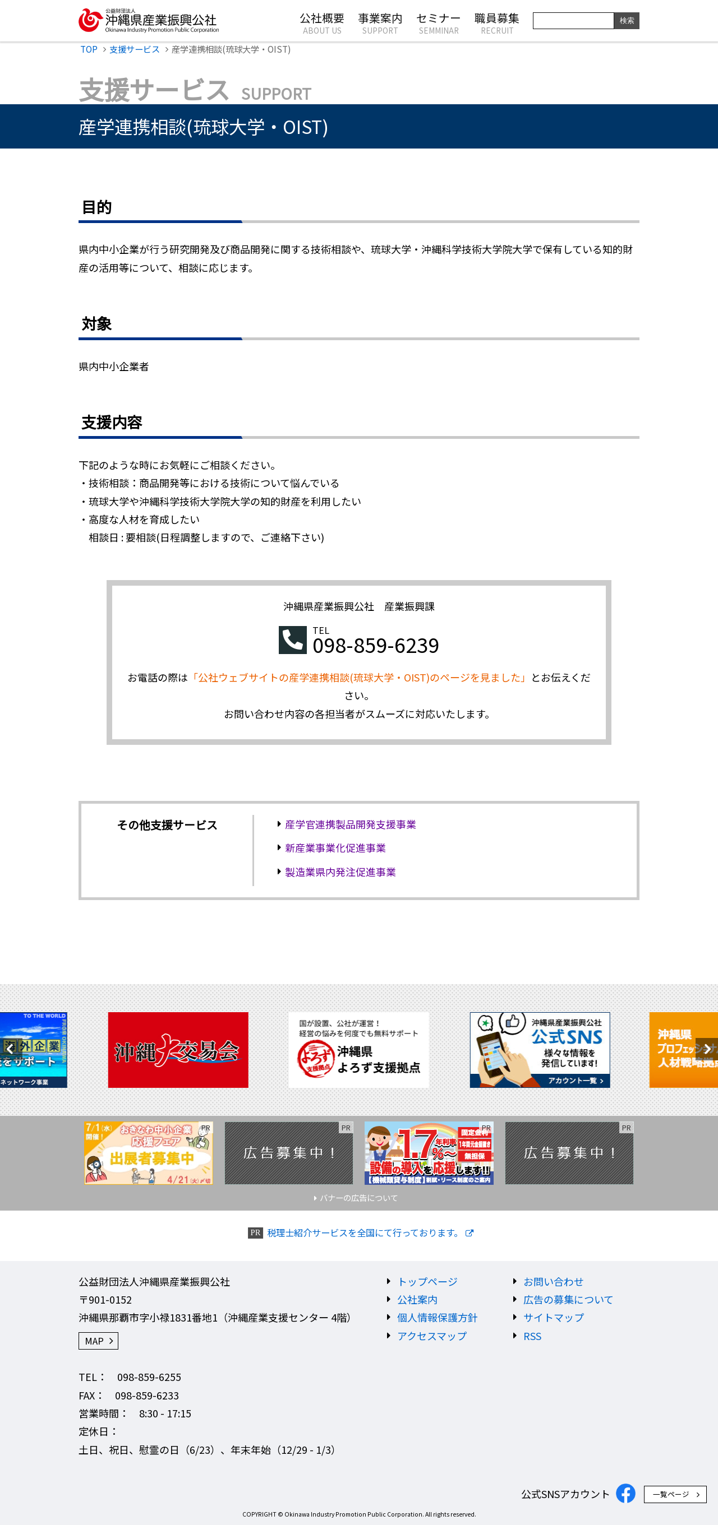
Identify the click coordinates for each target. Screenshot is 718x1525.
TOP (89, 49)
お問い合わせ (553, 1281)
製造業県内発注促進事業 (340, 871)
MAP (94, 1340)
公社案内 (417, 1299)
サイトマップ (553, 1317)
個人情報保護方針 (437, 1317)
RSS (532, 1335)
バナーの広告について (359, 1197)
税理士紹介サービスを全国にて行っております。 (365, 1232)
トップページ (427, 1281)
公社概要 (322, 22)
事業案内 (380, 22)
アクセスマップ (432, 1335)
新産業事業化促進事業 (335, 847)
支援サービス (134, 49)
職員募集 (497, 22)
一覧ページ (671, 1494)
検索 (627, 20)
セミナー (438, 22)
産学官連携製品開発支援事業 (350, 824)
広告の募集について (568, 1299)
